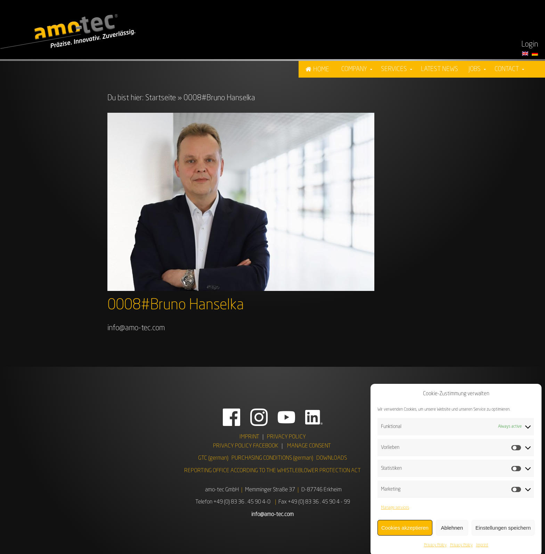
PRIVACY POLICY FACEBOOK (245, 446)
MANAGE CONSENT (309, 446)
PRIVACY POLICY (286, 437)
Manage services (395, 511)
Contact (507, 69)
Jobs (475, 69)
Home (321, 69)
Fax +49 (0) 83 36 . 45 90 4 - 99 (314, 502)
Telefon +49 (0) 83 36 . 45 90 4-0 (232, 502)
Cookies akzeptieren (405, 532)
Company (354, 69)
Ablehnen (452, 532)
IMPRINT (249, 437)
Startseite (160, 98)
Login (529, 44)
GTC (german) (213, 458)
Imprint (482, 549)
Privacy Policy (435, 549)
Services (394, 69)
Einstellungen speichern (503, 532)
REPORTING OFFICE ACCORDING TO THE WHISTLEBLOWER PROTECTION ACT (272, 471)
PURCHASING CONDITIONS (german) (272, 458)
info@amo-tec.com (136, 328)
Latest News (439, 69)
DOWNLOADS (331, 458)
